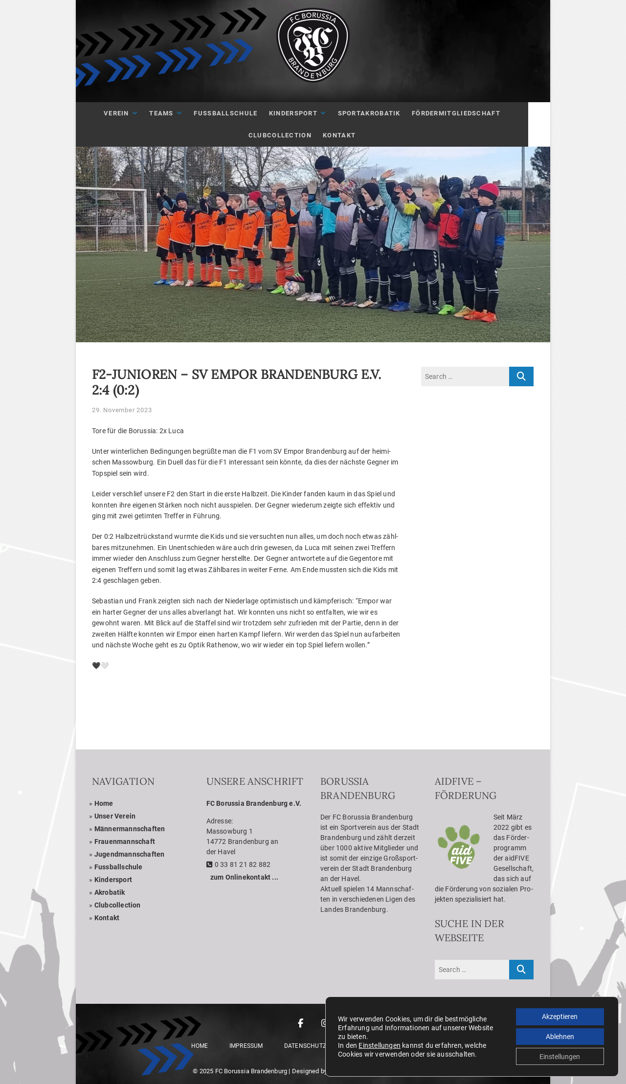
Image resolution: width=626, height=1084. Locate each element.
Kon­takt (350, 135)
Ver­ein (127, 113)
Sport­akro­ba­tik (380, 113)
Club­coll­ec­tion (117, 905)
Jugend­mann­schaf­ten (129, 854)
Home (103, 803)
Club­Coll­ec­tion (290, 135)
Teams (172, 113)
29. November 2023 (122, 410)
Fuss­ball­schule (118, 867)
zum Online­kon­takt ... (244, 877)
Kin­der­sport (304, 113)
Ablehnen (559, 1036)
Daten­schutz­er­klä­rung (322, 1045)
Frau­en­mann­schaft (124, 841)
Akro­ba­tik (109, 892)
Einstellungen (379, 1044)
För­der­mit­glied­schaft (467, 113)
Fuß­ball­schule (236, 113)
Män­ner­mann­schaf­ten (129, 829)
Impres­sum (246, 1045)
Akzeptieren (559, 1015)
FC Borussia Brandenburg (251, 1071)
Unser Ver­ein (114, 816)
